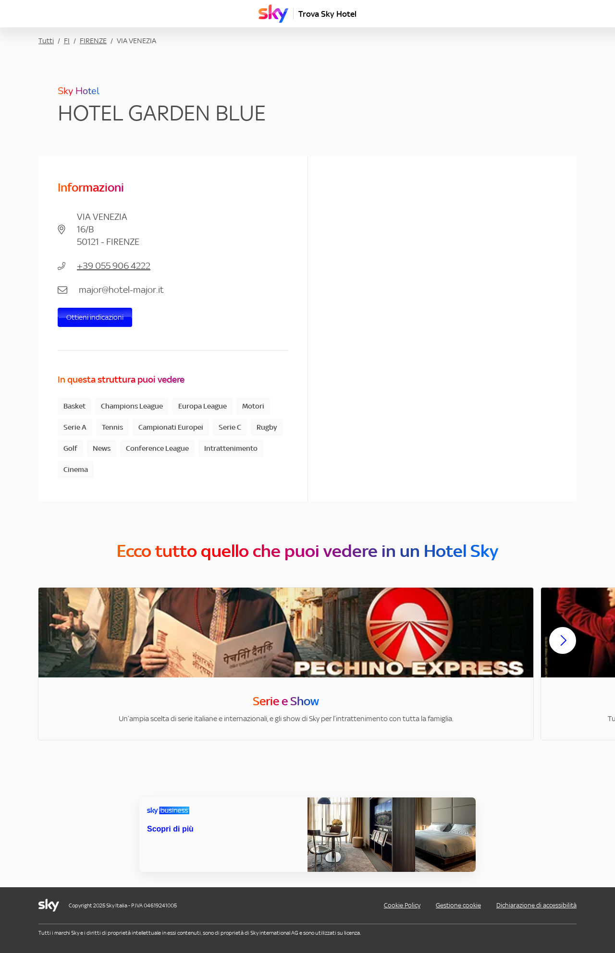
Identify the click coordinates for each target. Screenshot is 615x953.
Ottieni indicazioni (94, 317)
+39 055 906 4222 (113, 265)
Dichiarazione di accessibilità (536, 905)
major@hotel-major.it (121, 289)
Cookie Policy (402, 905)
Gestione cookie (458, 905)
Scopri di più (170, 829)
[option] (285, 664)
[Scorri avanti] (562, 648)
